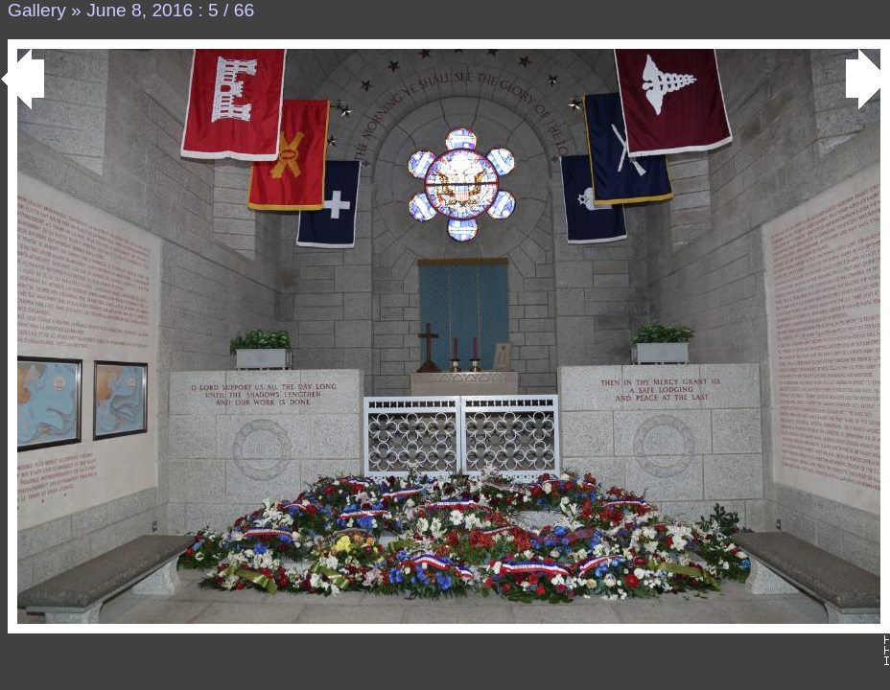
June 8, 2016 (139, 10)
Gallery (37, 10)
